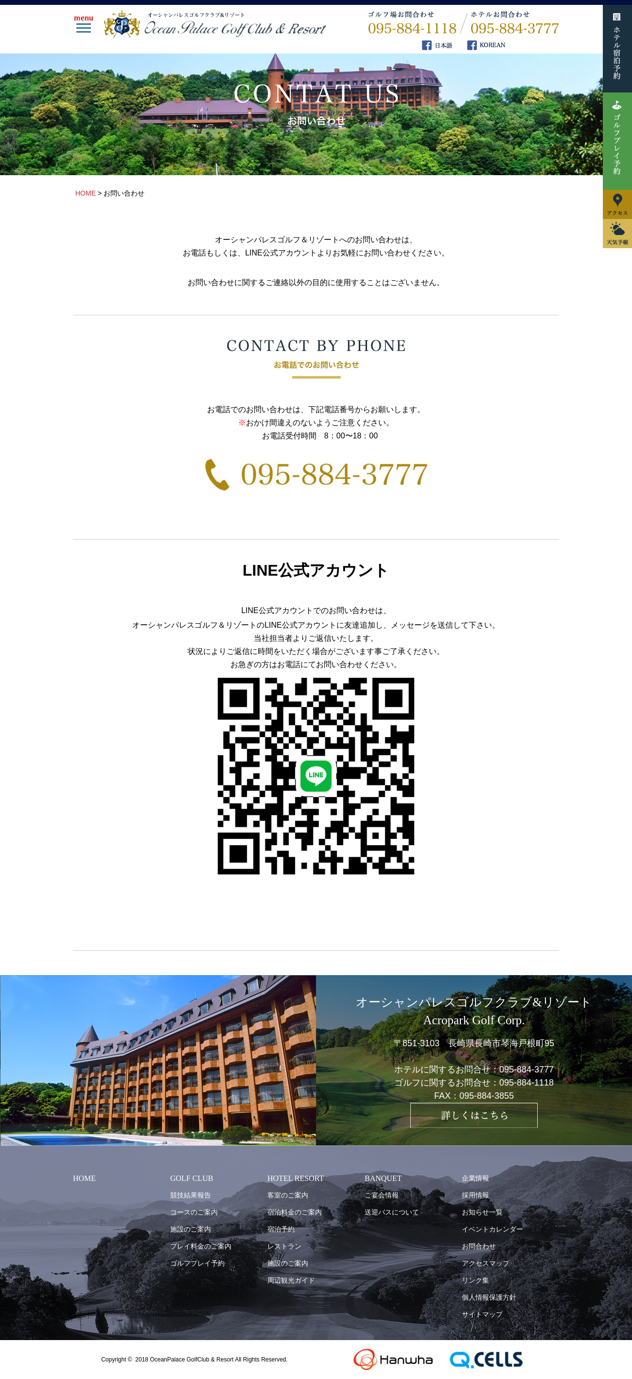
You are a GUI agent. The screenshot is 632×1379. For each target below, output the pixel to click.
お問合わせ (479, 1246)
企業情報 (475, 1178)
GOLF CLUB (191, 1178)
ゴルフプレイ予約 (197, 1263)
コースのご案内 (194, 1212)
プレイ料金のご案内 (200, 1246)
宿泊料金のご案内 (294, 1212)
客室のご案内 (287, 1195)
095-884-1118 (526, 1083)
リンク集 (475, 1280)
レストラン (284, 1246)
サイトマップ (482, 1314)
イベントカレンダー (492, 1229)
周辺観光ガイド (291, 1280)
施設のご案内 (190, 1229)
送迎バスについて (392, 1212)
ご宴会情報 (382, 1195)
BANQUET (383, 1178)
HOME (84, 1178)
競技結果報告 (190, 1195)
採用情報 (475, 1195)
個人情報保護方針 (489, 1297)
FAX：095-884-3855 (474, 1096)
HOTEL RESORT (295, 1178)
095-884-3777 (526, 1069)
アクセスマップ (485, 1263)
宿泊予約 (281, 1229)
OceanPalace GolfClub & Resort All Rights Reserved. (218, 1359)
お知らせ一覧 (482, 1212)
